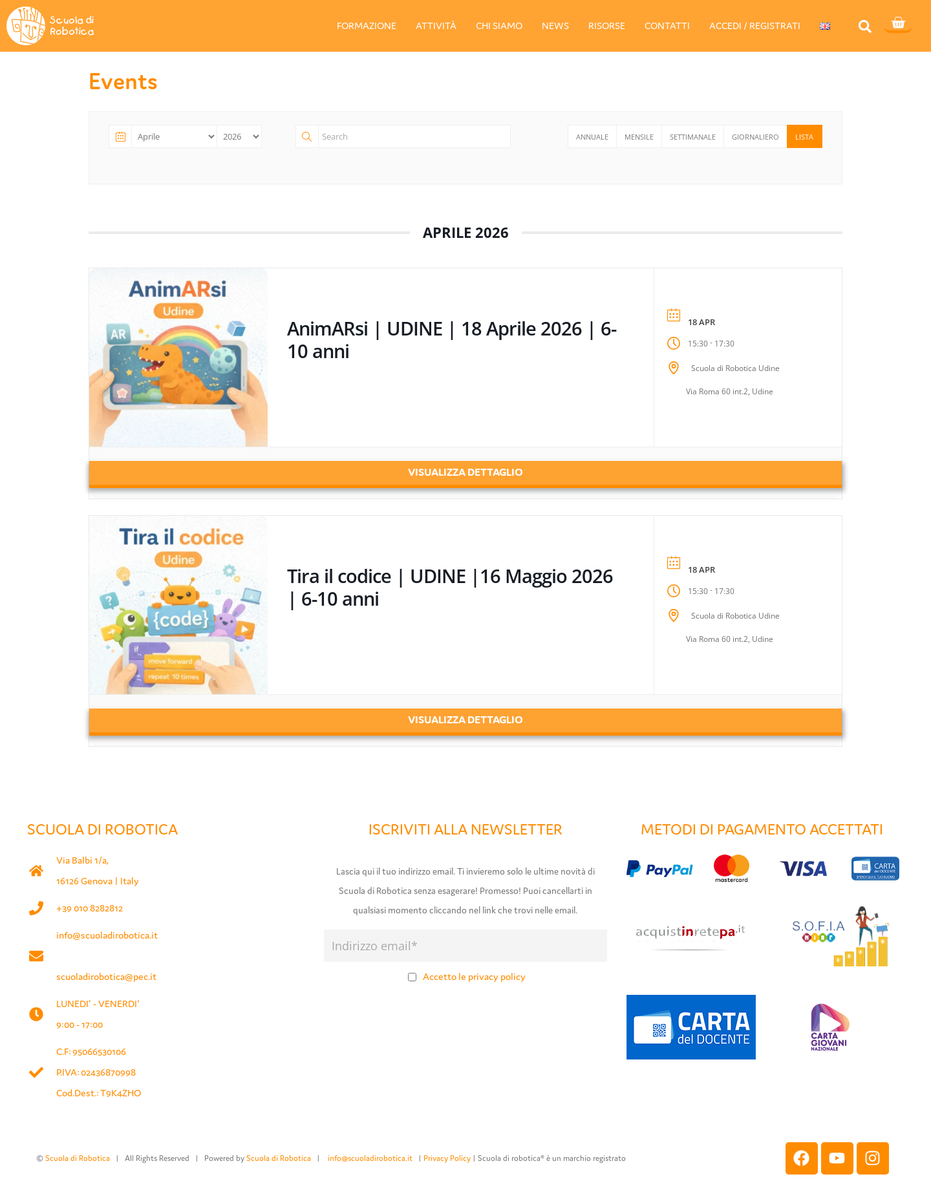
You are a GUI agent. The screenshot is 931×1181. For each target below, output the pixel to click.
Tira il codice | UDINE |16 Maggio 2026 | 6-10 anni (450, 587)
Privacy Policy (447, 1158)
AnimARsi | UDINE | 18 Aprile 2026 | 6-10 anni (451, 339)
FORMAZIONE (366, 25)
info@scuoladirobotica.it (107, 935)
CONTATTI (667, 25)
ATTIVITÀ (436, 25)
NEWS (555, 25)
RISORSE (606, 25)
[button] (865, 26)
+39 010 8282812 (89, 908)
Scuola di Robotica (77, 1158)
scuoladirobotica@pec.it (106, 976)
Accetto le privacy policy (474, 976)
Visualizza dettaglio (465, 472)
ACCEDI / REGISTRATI (754, 25)
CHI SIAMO (499, 25)
